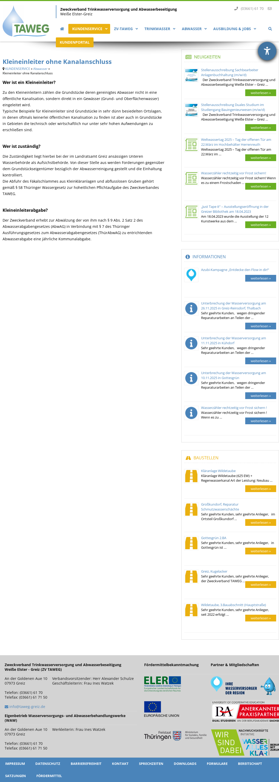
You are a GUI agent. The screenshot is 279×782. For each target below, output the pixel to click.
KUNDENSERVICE (17, 69)
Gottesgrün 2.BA (213, 537)
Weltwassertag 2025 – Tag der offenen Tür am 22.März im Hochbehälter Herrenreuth (236, 142)
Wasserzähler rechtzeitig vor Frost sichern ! (234, 407)
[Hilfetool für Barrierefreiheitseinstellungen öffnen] (267, 51)
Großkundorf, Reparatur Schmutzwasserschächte (220, 507)
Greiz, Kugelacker (214, 571)
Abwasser (40, 69)
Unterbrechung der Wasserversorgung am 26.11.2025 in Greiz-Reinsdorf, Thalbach (233, 305)
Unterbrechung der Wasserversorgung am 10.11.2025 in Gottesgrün (233, 375)
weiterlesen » (261, 92)
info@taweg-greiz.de (27, 706)
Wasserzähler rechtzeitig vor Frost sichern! (233, 173)
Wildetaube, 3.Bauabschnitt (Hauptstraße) (233, 604)
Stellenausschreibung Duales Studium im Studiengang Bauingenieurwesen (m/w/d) (233, 107)
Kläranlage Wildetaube (218, 470)
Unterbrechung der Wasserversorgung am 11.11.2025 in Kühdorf (233, 340)
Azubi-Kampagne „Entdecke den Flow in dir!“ (235, 269)
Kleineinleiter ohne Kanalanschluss (57, 61)
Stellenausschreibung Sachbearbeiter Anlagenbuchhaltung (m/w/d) (229, 72)
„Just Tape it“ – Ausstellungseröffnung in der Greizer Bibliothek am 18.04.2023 (235, 209)
